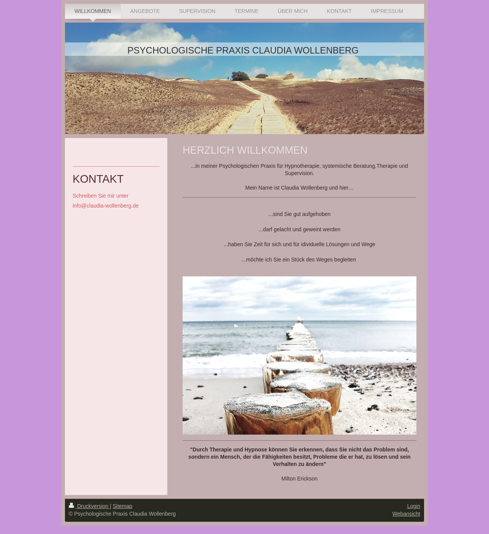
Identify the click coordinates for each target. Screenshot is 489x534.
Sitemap (122, 503)
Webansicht (406, 511)
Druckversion (89, 503)
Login (413, 503)
